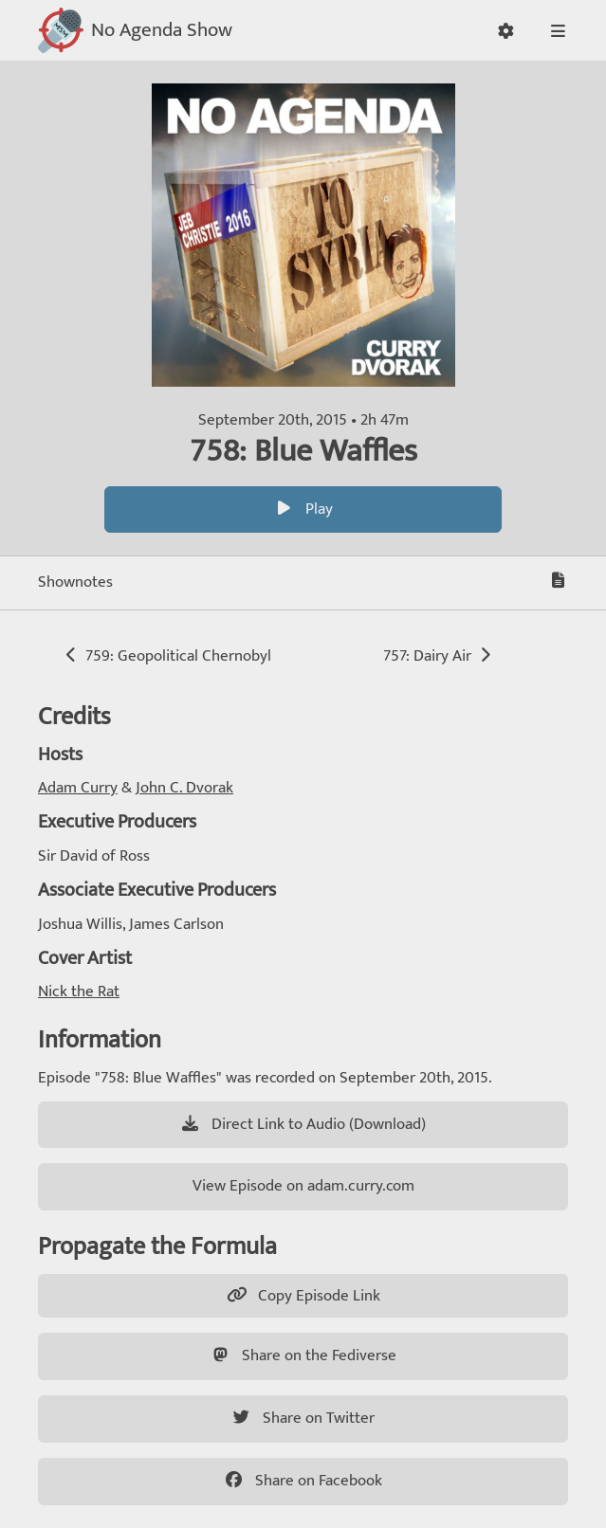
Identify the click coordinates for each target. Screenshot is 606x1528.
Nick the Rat (78, 991)
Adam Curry (78, 787)
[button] (506, 30)
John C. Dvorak (184, 787)
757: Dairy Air (439, 656)
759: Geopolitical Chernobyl (166, 656)
